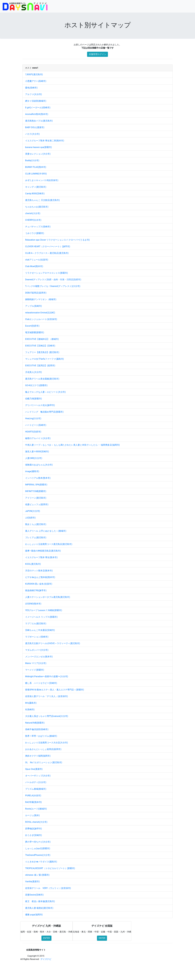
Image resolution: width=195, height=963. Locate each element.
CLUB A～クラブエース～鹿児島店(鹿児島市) (47, 253)
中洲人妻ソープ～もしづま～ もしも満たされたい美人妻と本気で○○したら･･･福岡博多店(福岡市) (72, 445)
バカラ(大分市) (32, 134)
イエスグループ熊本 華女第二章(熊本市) (44, 140)
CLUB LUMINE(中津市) (36, 173)
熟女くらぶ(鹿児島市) (35, 524)
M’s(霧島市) (31, 703)
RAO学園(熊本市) (33, 802)
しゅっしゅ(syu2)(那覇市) (37, 848)
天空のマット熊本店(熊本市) (39, 570)
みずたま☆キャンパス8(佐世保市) (41, 180)
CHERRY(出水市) (33, 220)
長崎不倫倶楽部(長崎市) (36, 729)
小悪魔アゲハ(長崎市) (35, 81)
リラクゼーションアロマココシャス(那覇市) (46, 273)
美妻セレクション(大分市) (38, 154)
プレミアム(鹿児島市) (35, 537)
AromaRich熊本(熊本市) (36, 114)
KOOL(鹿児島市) (33, 564)
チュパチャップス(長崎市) (38, 226)
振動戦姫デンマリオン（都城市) (40, 299)
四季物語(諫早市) (33, 828)
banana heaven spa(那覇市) (38, 147)
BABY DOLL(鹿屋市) (34, 127)
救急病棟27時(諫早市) (35, 590)
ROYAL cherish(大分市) (36, 822)
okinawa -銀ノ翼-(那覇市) (37, 875)
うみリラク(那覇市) (34, 233)
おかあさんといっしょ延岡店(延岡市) (43, 749)
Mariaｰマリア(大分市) (35, 663)
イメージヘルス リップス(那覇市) (41, 617)
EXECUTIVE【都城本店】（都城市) (42, 339)
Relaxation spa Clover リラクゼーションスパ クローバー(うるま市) (57, 240)
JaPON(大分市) (32, 511)
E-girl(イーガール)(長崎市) (37, 107)
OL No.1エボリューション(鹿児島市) (43, 762)
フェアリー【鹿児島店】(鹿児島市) (42, 352)
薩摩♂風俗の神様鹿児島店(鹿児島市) (43, 550)
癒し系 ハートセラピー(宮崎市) (41, 683)
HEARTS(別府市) (33, 431)
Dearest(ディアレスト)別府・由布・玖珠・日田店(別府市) (53, 279)
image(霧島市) (32, 471)
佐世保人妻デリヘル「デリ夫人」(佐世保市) (46, 696)
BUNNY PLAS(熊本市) (35, 167)
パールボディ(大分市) (35, 782)
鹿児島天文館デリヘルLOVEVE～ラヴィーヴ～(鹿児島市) (52, 643)
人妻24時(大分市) (33, 458)
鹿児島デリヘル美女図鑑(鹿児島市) (42, 378)
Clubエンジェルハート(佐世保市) (41, 319)
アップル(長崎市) (33, 306)
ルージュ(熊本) (32, 815)
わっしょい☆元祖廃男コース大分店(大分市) (46, 742)
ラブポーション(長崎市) (36, 636)
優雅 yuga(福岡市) (34, 914)
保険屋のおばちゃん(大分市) (39, 464)
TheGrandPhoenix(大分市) (37, 855)
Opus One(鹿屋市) (34, 769)
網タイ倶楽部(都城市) (35, 101)
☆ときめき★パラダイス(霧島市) (41, 861)
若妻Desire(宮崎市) (34, 894)
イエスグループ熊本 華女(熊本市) (41, 557)
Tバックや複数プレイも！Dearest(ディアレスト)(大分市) (52, 286)
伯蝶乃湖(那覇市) (33, 398)
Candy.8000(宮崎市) (35, 193)
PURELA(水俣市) (33, 795)
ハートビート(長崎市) (35, 425)
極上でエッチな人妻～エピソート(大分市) (45, 392)
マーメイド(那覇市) (34, 670)
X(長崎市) (30, 709)
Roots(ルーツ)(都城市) (36, 808)
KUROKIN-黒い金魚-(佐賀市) (38, 584)
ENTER (46, 938)
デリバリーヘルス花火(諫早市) (40, 405)
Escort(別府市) (32, 326)
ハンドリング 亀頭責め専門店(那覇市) (44, 412)
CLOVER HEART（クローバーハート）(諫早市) (47, 246)
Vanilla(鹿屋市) (32, 881)
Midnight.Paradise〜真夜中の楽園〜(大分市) (46, 676)
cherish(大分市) (32, 213)
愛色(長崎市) (31, 87)
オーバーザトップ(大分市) (38, 775)
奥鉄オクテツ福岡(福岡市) (38, 756)
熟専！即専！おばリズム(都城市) (41, 736)
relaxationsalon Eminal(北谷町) (40, 312)
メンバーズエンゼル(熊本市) (39, 656)
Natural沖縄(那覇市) (35, 722)
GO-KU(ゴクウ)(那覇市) (36, 385)
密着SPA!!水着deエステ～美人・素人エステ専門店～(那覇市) (54, 689)
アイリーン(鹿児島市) (35, 498)
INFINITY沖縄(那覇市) (35, 491)
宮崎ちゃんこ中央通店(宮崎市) (40, 630)
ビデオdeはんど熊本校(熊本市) (40, 577)
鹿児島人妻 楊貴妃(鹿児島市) (39, 908)
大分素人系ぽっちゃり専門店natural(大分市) (46, 716)
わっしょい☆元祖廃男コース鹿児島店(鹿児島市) (48, 544)
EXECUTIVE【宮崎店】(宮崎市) (40, 345)
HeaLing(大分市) (33, 418)
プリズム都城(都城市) (35, 789)
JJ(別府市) (30, 517)
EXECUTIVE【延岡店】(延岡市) (40, 365)
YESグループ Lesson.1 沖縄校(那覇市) (43, 610)
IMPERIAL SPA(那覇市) (36, 484)
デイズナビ (45, 959)
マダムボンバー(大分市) (36, 650)
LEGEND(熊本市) (33, 603)
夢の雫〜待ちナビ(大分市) (38, 842)
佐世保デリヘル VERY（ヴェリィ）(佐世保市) (48, 888)
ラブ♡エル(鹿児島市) (35, 623)
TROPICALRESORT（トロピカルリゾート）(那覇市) (50, 868)
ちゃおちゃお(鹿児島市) (36, 206)
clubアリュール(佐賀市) (36, 259)
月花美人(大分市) (33, 372)
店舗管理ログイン (97, 54)
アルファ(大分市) (33, 94)
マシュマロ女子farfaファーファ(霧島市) (44, 359)
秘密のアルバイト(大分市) (38, 438)
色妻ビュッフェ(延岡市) (36, 504)
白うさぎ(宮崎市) (33, 835)
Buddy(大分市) (32, 160)
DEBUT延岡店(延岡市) (35, 292)
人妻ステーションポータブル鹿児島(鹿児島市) (47, 597)
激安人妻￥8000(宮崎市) (37, 451)
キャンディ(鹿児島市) (35, 187)
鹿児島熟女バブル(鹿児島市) (39, 120)
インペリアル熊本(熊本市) (38, 478)
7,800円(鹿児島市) (34, 74)
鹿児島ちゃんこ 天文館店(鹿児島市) (42, 200)
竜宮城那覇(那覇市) (34, 332)
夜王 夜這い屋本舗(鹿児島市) (40, 901)
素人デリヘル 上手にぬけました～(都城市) (45, 531)
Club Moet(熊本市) (34, 266)
